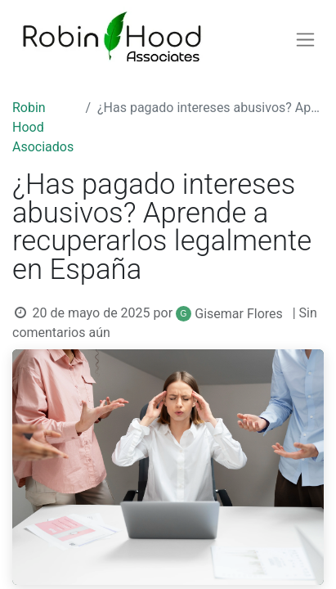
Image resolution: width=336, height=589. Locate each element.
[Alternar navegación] (305, 39)
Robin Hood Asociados (43, 127)
